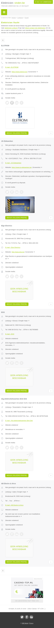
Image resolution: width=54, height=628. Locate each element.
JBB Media (25, 623)
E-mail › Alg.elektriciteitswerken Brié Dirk (19, 420)
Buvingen (15, 54)
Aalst (14, 492)
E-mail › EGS (9, 334)
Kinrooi (14, 321)
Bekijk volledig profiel (17, 133)
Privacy (31, 623)
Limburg (8, 54)
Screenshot (33, 72)
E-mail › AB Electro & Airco (14, 505)
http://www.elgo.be (18, 252)
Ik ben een (43, 2)
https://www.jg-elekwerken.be (21, 167)
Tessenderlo (16, 407)
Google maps (25, 54)
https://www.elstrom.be (19, 72)
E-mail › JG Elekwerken (13, 163)
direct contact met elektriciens (35, 28)
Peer (14, 234)
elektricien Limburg (11, 28)
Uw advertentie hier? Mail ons (27, 601)
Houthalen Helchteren (19, 149)
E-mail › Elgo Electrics (12, 247)
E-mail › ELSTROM (11, 67)
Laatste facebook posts (14, 93)
